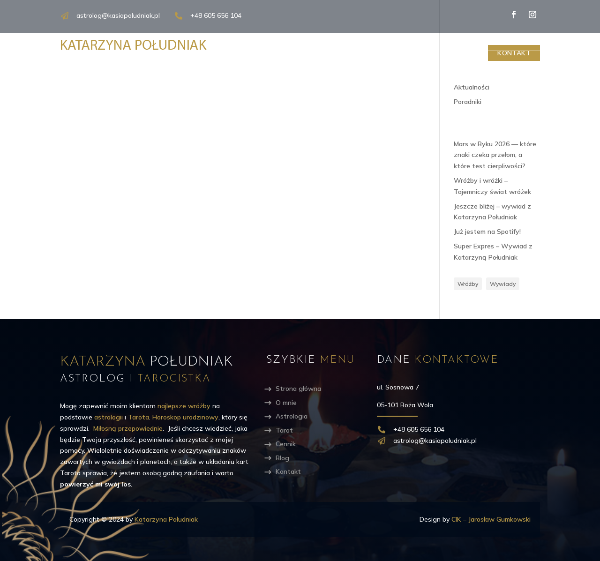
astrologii (108, 417)
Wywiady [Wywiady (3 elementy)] (503, 283)
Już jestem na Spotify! (487, 231)
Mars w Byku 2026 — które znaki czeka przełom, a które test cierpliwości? (495, 155)
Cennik (423, 53)
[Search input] (496, 41)
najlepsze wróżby (184, 406)
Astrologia (327, 53)
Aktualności (471, 87)
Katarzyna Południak (166, 519)
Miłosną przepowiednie (128, 428)
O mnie (273, 53)
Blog (464, 53)
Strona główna (298, 388)
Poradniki (467, 101)
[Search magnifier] (541, 41)
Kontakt (514, 53)
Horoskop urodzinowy (185, 417)
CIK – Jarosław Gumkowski (491, 519)
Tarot (380, 53)
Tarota (138, 417)
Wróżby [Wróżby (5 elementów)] (468, 283)
